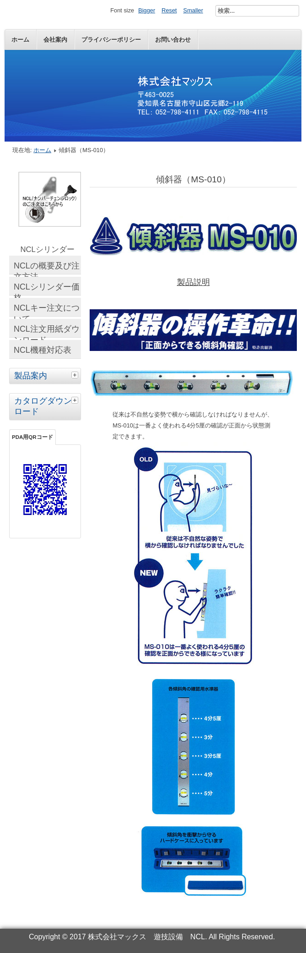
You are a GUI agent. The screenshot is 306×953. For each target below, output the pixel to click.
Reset (169, 10)
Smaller (193, 10)
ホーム (20, 39)
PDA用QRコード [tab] (32, 437)
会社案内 (55, 39)
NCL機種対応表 (42, 350)
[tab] (76, 374)
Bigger (146, 10)
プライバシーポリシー (111, 39)
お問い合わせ (173, 39)
